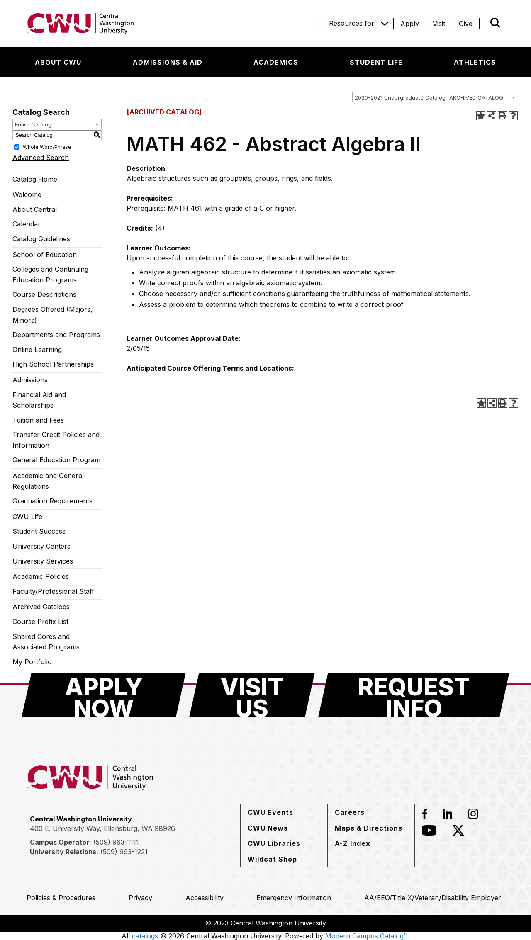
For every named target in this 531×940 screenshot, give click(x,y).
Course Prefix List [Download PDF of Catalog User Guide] (40, 621)
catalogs (145, 936)
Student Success (39, 531)
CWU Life (27, 517)
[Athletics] (475, 62)
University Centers (41, 546)
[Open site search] (495, 23)
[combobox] (435, 97)
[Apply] (409, 23)
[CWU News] (268, 828)
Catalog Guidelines (41, 239)
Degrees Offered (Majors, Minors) (52, 314)
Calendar (26, 224)
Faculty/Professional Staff (53, 591)
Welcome (26, 194)
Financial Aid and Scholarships (39, 400)
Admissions (30, 380)
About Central (34, 209)
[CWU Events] (270, 812)
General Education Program (56, 460)
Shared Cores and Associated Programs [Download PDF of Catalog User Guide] (46, 641)
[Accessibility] (204, 897)
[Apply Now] (104, 695)
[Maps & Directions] (368, 828)
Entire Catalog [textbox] (33, 124)
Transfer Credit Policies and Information (56, 439)
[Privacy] (140, 897)
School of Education (44, 254)
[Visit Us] (252, 695)
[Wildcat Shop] (272, 859)
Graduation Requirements (52, 501)
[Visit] (438, 23)
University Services (42, 561)
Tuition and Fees (38, 420)
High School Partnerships (53, 364)
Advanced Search (40, 157)
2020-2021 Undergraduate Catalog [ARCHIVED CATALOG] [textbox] (430, 97)
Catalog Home (34, 179)
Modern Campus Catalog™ (366, 936)
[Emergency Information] (293, 897)
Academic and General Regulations (48, 481)
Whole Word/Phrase (47, 146)
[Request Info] (413, 695)
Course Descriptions (44, 294)
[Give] (465, 23)
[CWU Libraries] (274, 843)
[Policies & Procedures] (61, 897)
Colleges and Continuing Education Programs (50, 274)
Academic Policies (40, 576)
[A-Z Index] (352, 843)
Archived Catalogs (41, 606)
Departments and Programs (56, 334)
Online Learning (37, 349)
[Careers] (350, 812)
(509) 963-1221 (124, 852)
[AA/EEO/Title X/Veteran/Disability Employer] (432, 897)
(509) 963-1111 (116, 842)
